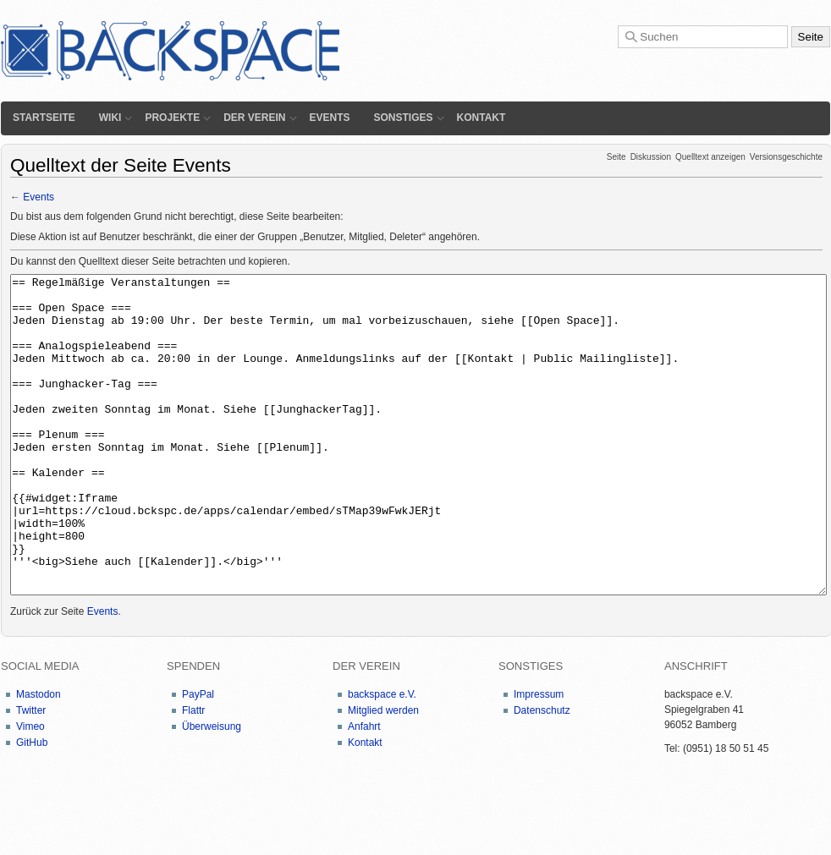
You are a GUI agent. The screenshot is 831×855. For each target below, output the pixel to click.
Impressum (539, 758)
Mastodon (38, 758)
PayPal (198, 758)
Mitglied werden (383, 774)
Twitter (31, 774)
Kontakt (481, 117)
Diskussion (650, 157)
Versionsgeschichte (786, 157)
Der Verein (254, 117)
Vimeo (30, 790)
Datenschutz (542, 774)
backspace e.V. (382, 758)
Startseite (44, 117)
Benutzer (323, 237)
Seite (616, 157)
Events (330, 117)
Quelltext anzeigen (710, 157)
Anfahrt (364, 790)
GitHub (31, 806)
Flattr (193, 774)
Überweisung (211, 790)
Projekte (172, 117)
